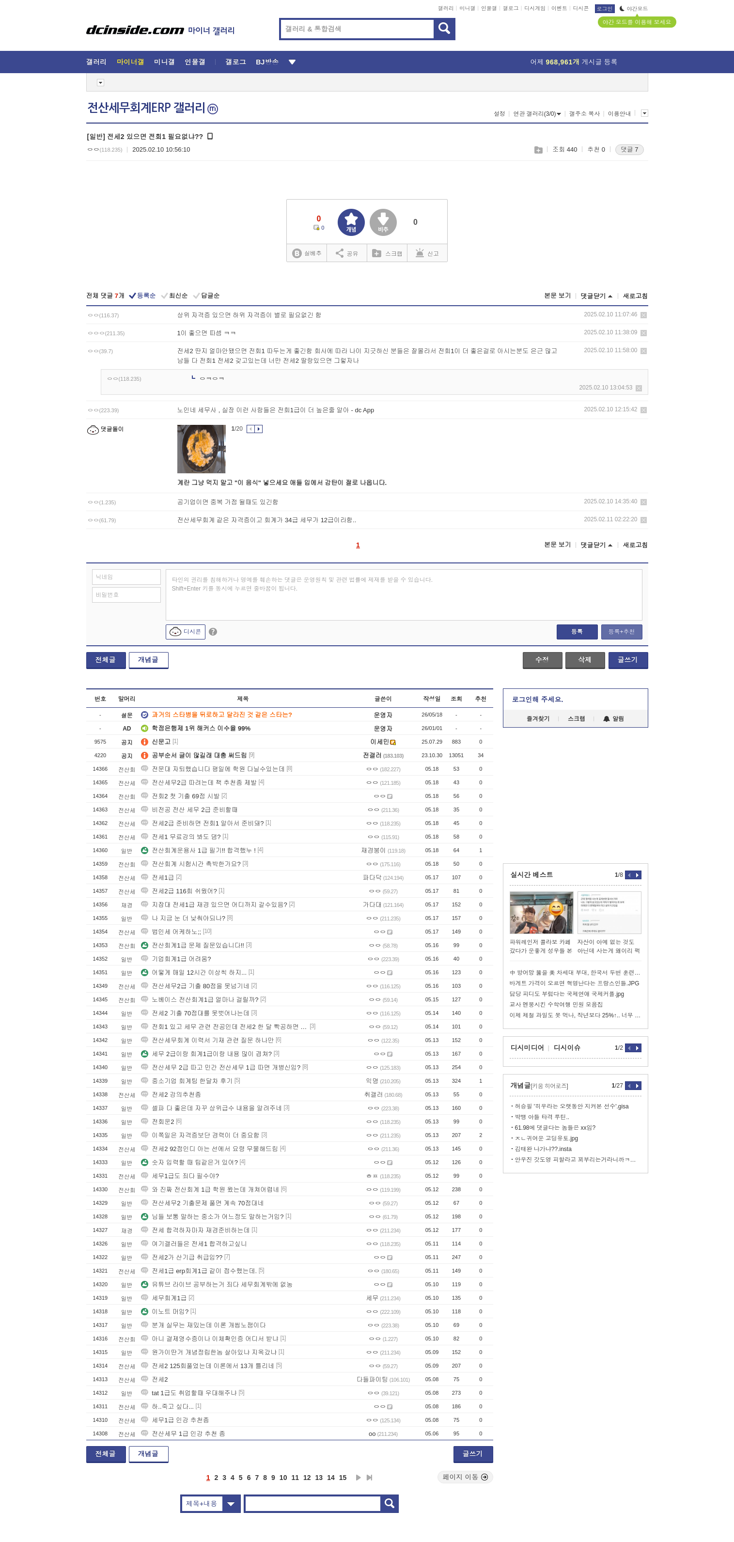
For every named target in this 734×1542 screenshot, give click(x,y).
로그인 (605, 9)
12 (307, 1477)
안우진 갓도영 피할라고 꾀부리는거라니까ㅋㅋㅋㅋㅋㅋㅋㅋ (578, 1159)
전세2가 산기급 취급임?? (181, 1257)
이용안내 (619, 113)
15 (343, 1477)
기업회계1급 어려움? (176, 959)
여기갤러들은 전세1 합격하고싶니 (194, 1243)
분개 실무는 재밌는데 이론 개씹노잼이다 (203, 1325)
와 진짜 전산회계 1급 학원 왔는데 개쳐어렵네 (210, 1189)
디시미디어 (528, 1048)
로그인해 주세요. (537, 699)
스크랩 (538, 150)
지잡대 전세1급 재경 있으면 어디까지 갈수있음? (214, 904)
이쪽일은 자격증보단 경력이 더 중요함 (200, 1135)
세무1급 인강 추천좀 (175, 1420)
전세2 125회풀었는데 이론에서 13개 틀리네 (207, 1366)
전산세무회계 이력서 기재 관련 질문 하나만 (207, 1040)
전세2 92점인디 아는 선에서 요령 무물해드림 (209, 1149)
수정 (542, 660)
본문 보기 (557, 295)
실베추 (307, 253)
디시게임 (535, 8)
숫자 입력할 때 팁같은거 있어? (189, 1162)
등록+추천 (621, 631)
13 (319, 1477)
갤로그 (511, 8)
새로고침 (635, 296)
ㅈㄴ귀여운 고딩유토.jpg (546, 1138)
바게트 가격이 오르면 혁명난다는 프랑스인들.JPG (575, 983)
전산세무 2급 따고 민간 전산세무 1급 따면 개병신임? (220, 1067)
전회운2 (157, 1121)
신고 (427, 253)
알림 (613, 719)
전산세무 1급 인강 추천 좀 (183, 1433)
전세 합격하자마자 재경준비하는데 (195, 1230)
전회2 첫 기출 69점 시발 (180, 796)
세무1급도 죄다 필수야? (180, 1176)
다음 (358, 1477)
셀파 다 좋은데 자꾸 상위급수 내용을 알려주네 (211, 1108)
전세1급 (157, 877)
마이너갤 (130, 62)
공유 (347, 253)
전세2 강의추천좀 (171, 1094)
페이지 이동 (465, 1477)
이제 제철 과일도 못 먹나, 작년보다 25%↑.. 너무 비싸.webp (575, 1015)
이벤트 (559, 8)
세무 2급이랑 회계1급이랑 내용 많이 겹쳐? (206, 1054)
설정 (499, 113)
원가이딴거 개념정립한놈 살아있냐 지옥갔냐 (209, 1352)
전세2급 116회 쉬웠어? (179, 891)
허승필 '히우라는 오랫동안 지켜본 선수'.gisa (572, 1106)
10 (283, 1477)
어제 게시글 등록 (574, 62)
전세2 (154, 1379)
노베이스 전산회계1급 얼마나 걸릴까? (199, 999)
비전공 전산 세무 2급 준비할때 (189, 809)
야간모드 (634, 9)
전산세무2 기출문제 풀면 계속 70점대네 (202, 1203)
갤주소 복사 (584, 113)
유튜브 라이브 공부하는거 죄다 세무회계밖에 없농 (217, 1284)
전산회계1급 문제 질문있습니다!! (192, 945)
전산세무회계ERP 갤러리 (152, 108)
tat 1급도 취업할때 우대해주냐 (189, 1393)
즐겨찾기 (538, 719)
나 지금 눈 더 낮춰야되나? (183, 918)
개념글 (148, 660)
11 (295, 1477)
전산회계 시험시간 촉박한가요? (190, 864)
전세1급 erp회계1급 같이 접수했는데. (199, 1271)
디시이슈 (567, 1048)
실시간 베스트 (532, 875)
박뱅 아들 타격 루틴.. (542, 1117)
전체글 (105, 660)
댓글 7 (630, 149)
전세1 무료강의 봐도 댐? (180, 837)
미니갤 (467, 8)
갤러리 (446, 8)
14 (331, 1477)
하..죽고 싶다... (167, 1406)
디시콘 (581, 8)
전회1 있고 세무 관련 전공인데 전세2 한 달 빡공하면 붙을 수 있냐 (224, 1026)
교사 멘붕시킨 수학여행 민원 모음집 (556, 1004)
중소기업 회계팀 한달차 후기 (187, 1081)
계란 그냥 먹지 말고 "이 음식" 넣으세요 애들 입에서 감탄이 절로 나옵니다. (282, 482)
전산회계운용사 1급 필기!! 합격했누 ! (198, 850)
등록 (577, 631)
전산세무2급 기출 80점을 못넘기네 (195, 986)
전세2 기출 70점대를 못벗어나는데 (195, 1013)
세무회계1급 (164, 1298)
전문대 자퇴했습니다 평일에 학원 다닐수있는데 (212, 769)
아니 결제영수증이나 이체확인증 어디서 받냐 (209, 1338)
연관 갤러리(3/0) (537, 113)
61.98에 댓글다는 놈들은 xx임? (555, 1127)
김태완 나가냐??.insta (543, 1149)
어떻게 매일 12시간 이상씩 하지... (194, 972)
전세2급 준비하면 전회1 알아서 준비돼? (202, 823)
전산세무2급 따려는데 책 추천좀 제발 (199, 782)
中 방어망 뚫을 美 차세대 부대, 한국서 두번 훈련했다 (575, 972)
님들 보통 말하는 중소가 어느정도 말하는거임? (212, 1216)
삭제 (643, 315)
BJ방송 (267, 62)
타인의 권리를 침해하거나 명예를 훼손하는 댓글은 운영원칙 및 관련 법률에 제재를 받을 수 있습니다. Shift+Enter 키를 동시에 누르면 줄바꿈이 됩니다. (302, 584)
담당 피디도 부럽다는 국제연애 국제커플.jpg (567, 994)
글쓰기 (628, 660)
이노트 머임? (164, 1311)
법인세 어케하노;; (171, 931)
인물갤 (489, 8)
